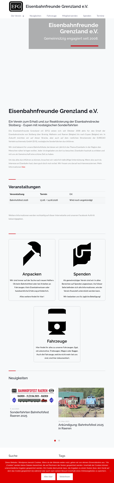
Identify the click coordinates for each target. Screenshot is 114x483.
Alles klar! (48, 476)
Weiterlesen (65, 476)
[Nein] (110, 471)
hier (23, 167)
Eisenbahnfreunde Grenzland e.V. (57, 6)
